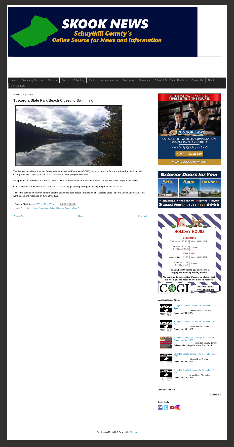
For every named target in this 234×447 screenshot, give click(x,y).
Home (14, 80)
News (35, 208)
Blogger (133, 432)
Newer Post (19, 216)
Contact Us (197, 80)
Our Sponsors (18, 85)
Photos (92, 80)
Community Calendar (32, 80)
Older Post (142, 216)
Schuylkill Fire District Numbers (171, 80)
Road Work (128, 80)
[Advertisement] (73, 64)
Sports (65, 80)
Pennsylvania (44, 208)
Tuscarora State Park (73, 208)
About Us (212, 80)
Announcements (109, 80)
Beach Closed (26, 208)
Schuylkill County (57, 208)
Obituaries (144, 80)
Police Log (78, 80)
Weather (52, 80)
